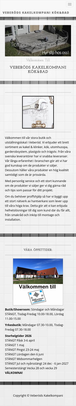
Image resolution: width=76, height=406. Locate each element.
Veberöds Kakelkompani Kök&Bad (36, 13)
